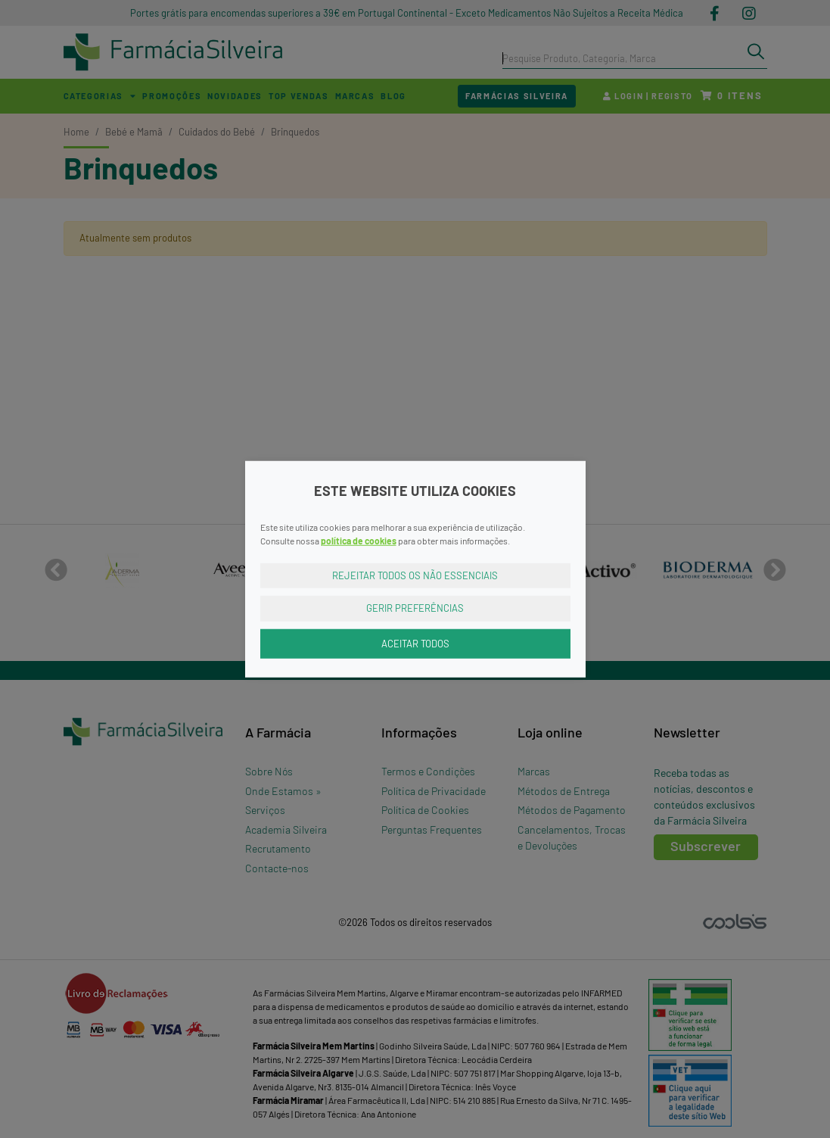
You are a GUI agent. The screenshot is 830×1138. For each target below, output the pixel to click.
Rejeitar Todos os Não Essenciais (415, 575)
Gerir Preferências (415, 608)
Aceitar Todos (415, 643)
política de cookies (358, 540)
